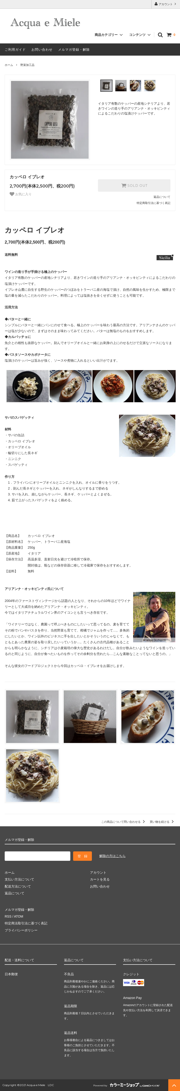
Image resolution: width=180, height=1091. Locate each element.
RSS (8, 916)
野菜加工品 (27, 65)
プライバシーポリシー (21, 930)
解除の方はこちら (112, 856)
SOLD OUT (134, 185)
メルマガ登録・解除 (74, 49)
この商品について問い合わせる (123, 821)
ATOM (18, 916)
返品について (162, 197)
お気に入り (21, 194)
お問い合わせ (41, 49)
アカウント (165, 4)
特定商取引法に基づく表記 (153, 203)
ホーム (9, 65)
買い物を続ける (162, 821)
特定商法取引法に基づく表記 (26, 923)
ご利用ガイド (15, 49)
